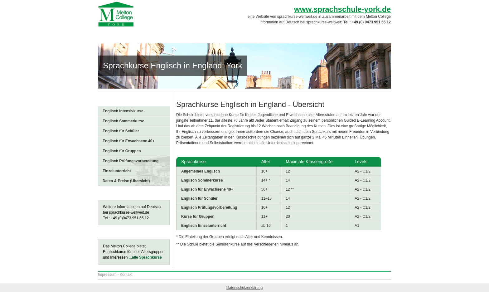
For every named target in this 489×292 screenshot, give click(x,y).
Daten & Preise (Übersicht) (126, 181)
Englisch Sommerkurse (123, 121)
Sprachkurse (237, 34)
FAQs (321, 34)
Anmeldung (371, 34)
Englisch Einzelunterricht (203, 225)
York (210, 34)
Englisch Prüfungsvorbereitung (130, 161)
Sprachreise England (126, 34)
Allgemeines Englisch (200, 171)
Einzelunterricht (117, 171)
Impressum (107, 274)
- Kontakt (125, 274)
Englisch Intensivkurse (123, 111)
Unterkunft (270, 34)
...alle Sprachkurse (145, 257)
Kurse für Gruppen (198, 216)
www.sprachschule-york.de (342, 9)
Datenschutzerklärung (244, 287)
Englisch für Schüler (121, 131)
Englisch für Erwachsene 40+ (128, 141)
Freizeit (298, 34)
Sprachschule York (176, 34)
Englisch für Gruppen (122, 151)
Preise (343, 34)
